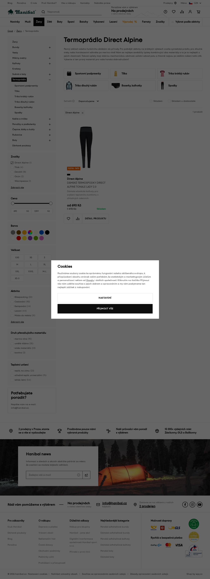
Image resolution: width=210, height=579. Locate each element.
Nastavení (105, 298)
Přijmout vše (105, 308)
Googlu (90, 280)
